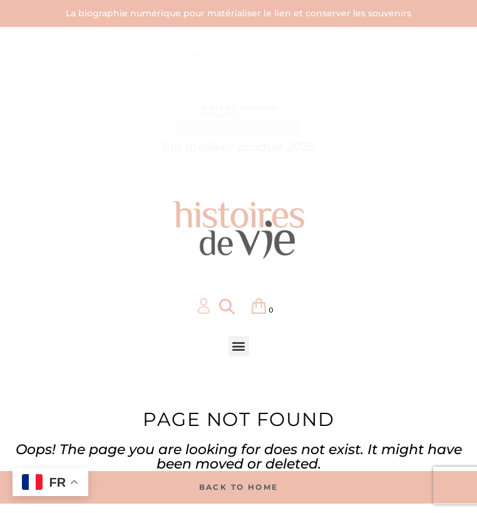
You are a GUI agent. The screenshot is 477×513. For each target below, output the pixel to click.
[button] (238, 346)
